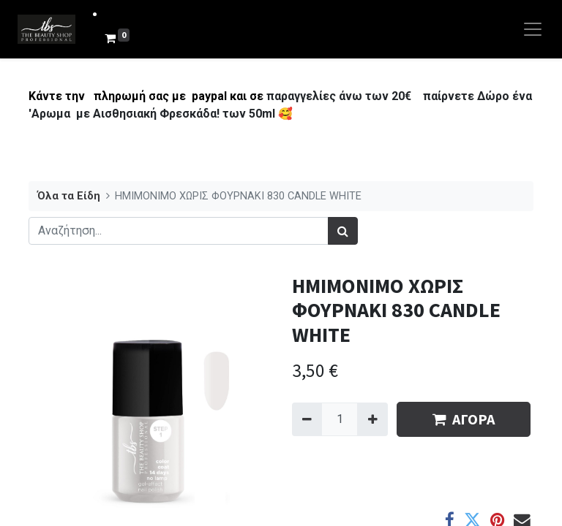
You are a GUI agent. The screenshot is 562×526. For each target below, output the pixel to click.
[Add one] (372, 419)
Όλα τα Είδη (68, 196)
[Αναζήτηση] (343, 231)
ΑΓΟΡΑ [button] (463, 419)
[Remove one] (307, 419)
